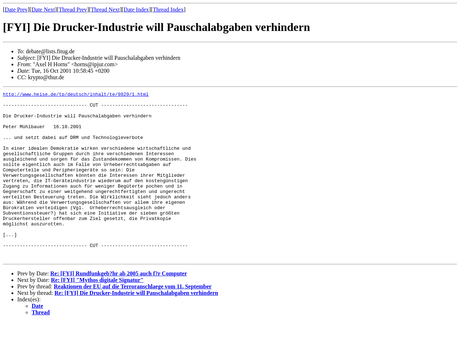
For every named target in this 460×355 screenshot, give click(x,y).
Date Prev (16, 9)
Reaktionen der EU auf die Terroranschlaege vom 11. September (133, 320)
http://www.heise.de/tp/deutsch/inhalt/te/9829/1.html (76, 95)
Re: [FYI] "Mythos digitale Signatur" (97, 313)
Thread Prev (73, 9)
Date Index (136, 9)
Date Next (43, 9)
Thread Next (105, 9)
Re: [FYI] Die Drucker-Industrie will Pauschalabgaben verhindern (136, 326)
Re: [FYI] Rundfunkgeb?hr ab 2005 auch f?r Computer (118, 307)
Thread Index (168, 9)
